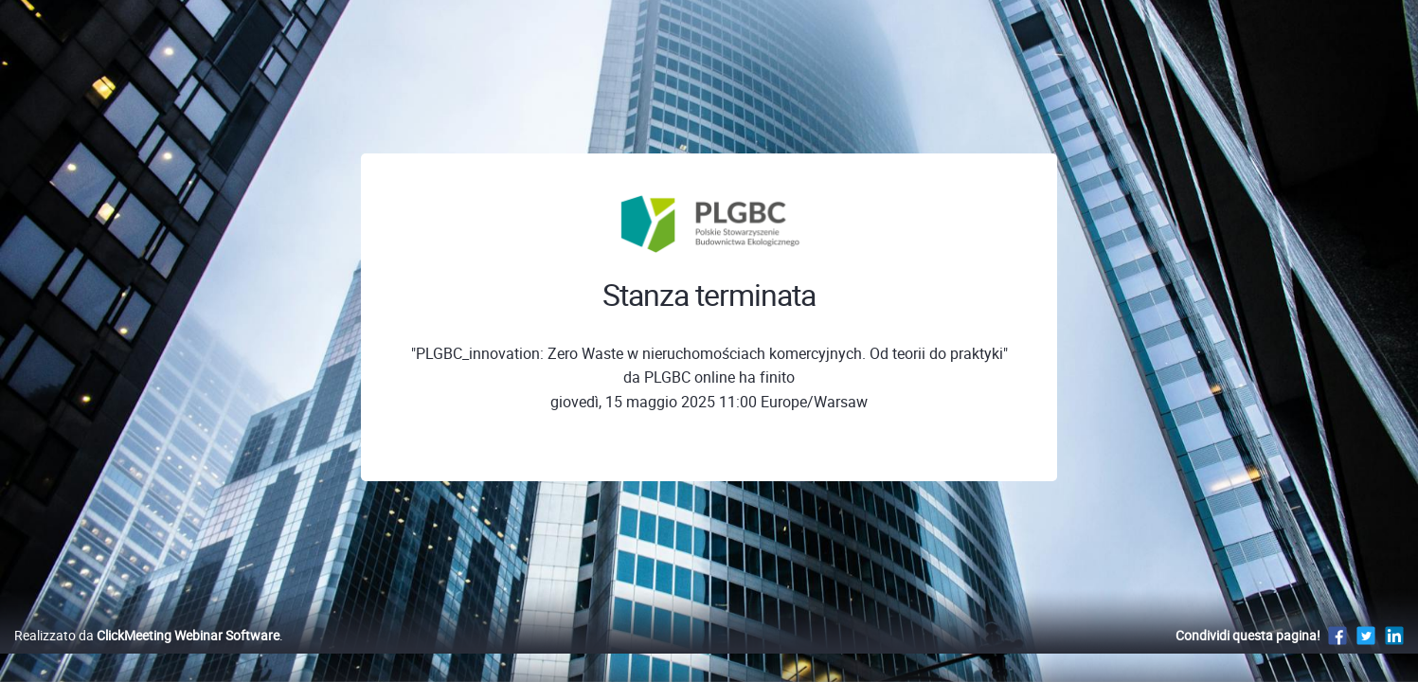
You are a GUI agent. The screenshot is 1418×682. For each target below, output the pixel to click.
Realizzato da (146, 655)
